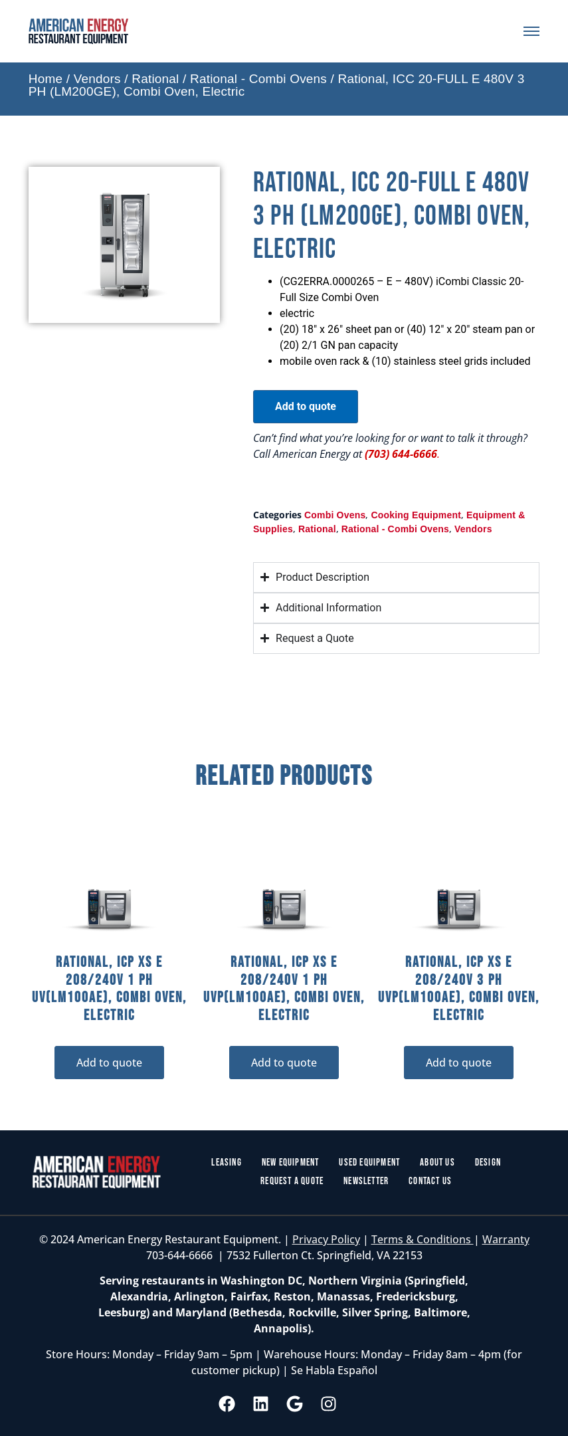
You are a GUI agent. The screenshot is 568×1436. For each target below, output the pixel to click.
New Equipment (291, 1162)
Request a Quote (292, 1181)
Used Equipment (369, 1162)
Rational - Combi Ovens (258, 79)
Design (488, 1162)
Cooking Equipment (416, 515)
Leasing (226, 1162)
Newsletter (366, 1181)
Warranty (505, 1239)
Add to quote (305, 406)
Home (45, 79)
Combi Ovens (334, 515)
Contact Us (430, 1181)
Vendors (97, 79)
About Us (437, 1162)
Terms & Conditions (422, 1239)
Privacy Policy (326, 1239)
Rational (155, 79)
